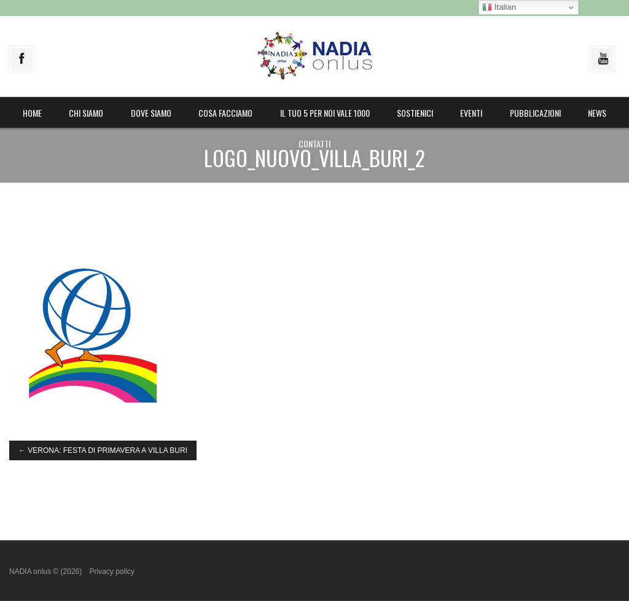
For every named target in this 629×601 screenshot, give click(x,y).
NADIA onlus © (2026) (46, 571)
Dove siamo (151, 112)
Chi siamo (86, 112)
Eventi (471, 112)
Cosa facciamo (225, 112)
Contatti (314, 143)
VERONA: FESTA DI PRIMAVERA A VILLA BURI (102, 450)
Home (32, 112)
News (597, 112)
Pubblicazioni (535, 112)
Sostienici (415, 112)
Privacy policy (111, 571)
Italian (499, 7)
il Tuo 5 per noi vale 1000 (325, 112)
